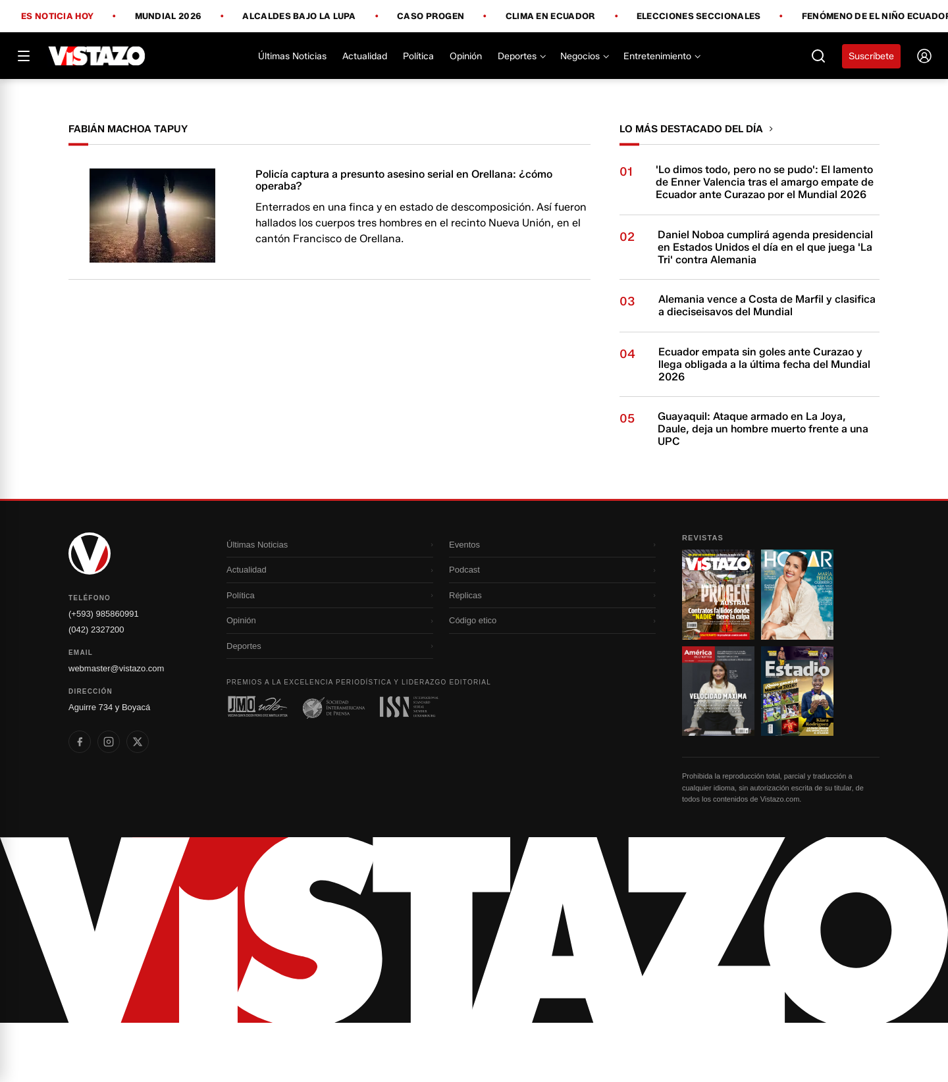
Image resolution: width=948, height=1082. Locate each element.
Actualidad (364, 56)
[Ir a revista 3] (718, 750)
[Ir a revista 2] (797, 653)
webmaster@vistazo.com (116, 728)
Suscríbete (871, 56)
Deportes (521, 56)
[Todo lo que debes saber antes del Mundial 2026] (474, 108)
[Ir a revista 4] (797, 750)
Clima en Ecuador (551, 16)
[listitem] (79, 801)
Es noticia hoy (57, 16)
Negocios (584, 56)
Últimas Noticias (292, 56)
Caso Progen (430, 16)
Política (418, 56)
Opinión (466, 56)
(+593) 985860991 (103, 673)
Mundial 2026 (168, 16)
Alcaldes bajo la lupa (299, 16)
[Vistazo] (97, 55)
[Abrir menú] (24, 56)
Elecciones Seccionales (699, 16)
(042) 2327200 (96, 689)
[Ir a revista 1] (718, 653)
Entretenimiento (661, 56)
